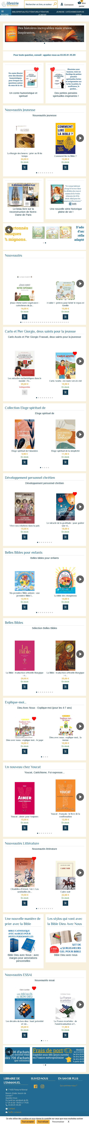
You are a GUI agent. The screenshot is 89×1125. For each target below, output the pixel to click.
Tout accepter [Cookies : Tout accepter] (28, 1122)
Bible (14, 12)
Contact (10, 1108)
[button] (44, 43)
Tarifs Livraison (13, 1112)
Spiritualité (22, 12)
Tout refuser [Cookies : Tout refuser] (43, 1122)
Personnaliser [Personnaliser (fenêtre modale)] (58, 1122)
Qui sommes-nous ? (68, 1085)
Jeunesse (60, 12)
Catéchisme (70, 12)
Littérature (32, 12)
